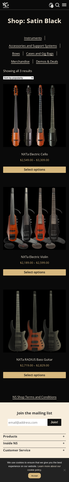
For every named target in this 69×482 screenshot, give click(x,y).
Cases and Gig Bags (40, 53)
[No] (64, 470)
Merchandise (20, 61)
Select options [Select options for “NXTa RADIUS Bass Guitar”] (34, 375)
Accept (34, 476)
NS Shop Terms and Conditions (34, 397)
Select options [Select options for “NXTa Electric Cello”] (34, 169)
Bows (16, 53)
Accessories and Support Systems (33, 46)
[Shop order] (18, 77)
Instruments (33, 38)
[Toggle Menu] (64, 5)
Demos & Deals (47, 61)
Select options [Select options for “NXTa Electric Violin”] (34, 272)
